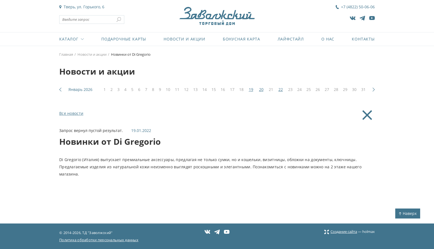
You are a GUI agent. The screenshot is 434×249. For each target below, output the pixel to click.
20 (261, 89)
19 (251, 89)
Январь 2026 (80, 89)
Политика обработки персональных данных (98, 239)
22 (280, 89)
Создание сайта (340, 231)
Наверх (408, 213)
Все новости (71, 113)
